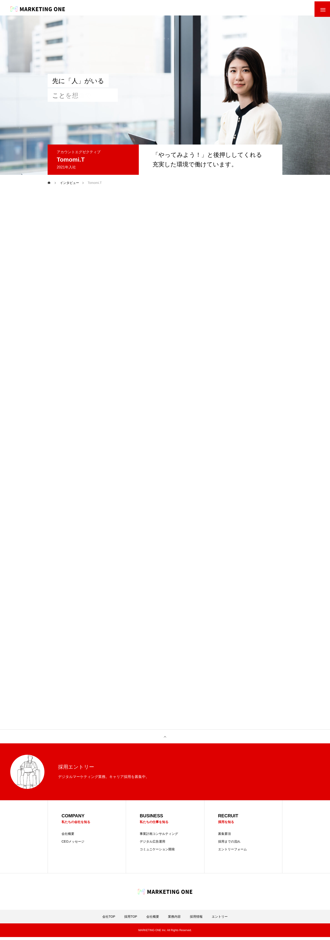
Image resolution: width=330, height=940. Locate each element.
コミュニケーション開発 (157, 852)
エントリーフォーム (232, 852)
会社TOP (108, 919)
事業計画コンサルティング (159, 836)
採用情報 (196, 919)
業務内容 (174, 919)
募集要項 (224, 836)
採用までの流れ (229, 844)
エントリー (220, 919)
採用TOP (130, 919)
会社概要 (68, 836)
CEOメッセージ (73, 844)
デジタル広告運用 (152, 844)
